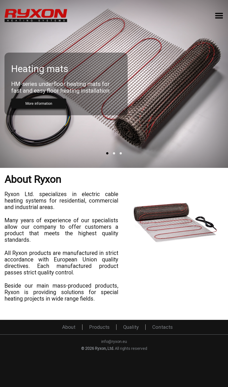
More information (38, 103)
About (68, 327)
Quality (131, 327)
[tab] (107, 153)
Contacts (162, 327)
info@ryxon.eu (114, 341)
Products (99, 327)
